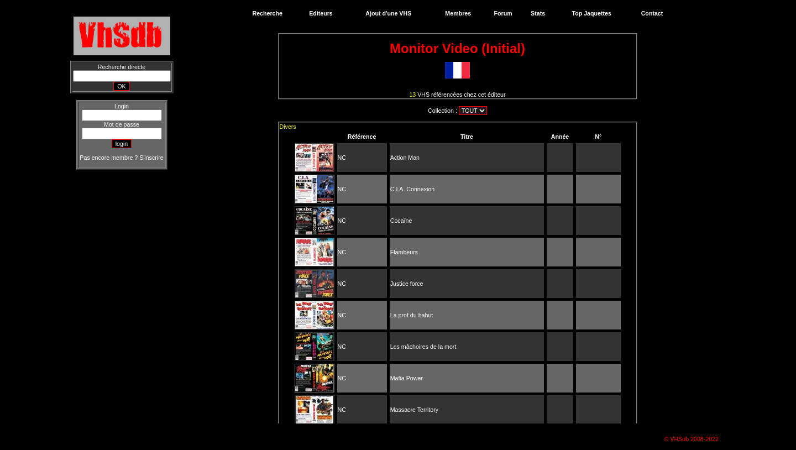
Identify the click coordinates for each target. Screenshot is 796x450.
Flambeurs (404, 252)
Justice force (406, 283)
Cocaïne (401, 220)
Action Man (405, 157)
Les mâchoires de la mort (423, 346)
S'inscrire (151, 157)
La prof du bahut (411, 315)
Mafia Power (406, 378)
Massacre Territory (414, 409)
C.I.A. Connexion (412, 189)
